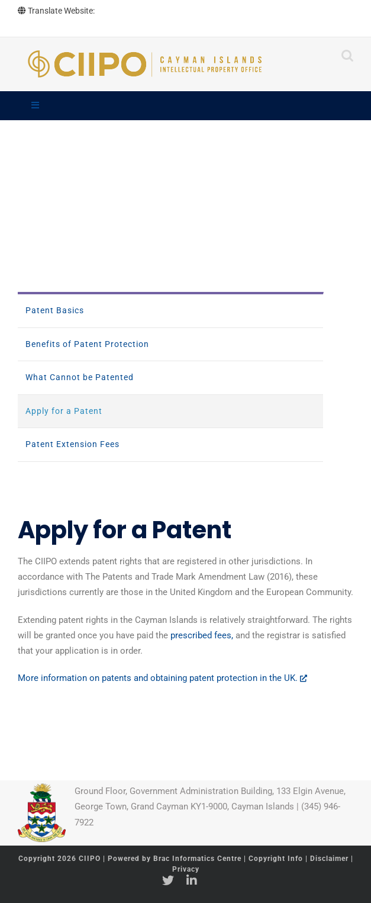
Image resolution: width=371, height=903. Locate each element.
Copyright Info (277, 858)
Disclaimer (329, 858)
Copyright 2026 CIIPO (60, 858)
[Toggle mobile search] (347, 55)
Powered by (174, 858)
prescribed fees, (201, 635)
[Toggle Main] (185, 106)
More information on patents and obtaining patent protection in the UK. (162, 678)
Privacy (185, 869)
